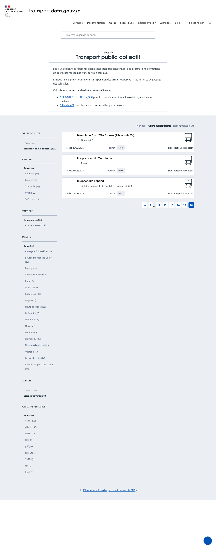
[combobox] (108, 35)
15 (184, 205)
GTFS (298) (30, 420)
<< (144, 205)
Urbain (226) (31, 192)
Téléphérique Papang (90, 181)
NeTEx (83, 97)
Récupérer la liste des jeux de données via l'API (109, 490)
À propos (165, 22)
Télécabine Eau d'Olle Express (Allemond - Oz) (105, 135)
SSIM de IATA (67, 105)
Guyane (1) (30, 300)
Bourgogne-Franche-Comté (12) (38, 259)
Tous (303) (30, 143)
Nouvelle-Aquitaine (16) (37, 345)
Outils (112, 22)
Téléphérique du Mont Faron (94, 158)
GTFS (63, 97)
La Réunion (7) (32, 313)
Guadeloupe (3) (33, 293)
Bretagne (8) (31, 268)
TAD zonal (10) (32, 199)
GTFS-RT (72, 97)
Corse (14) (30, 281)
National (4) (31, 332)
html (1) (29, 472)
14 (178, 205)
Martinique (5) (32, 319)
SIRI (90, 97)
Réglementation (147, 22)
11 (158, 205)
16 (191, 205)
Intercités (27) (32, 173)
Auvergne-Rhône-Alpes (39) (38, 251)
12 (165, 205)
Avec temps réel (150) (36, 225)
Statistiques (127, 22)
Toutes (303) (31, 390)
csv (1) (28, 465)
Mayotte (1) (30, 326)
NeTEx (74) (30, 433)
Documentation (96, 22)
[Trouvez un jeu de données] (108, 35)
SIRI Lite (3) (30, 452)
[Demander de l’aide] (208, 540)
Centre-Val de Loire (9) (36, 274)
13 (171, 205)
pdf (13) (29, 446)
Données (78, 22)
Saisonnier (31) (32, 186)
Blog (177, 22)
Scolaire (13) (31, 179)
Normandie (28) (33, 338)
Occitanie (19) (31, 351)
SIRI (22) (29, 439)
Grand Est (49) (32, 287)
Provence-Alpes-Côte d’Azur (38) (39, 366)
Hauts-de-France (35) (35, 306)
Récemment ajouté (183, 125)
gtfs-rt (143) (31, 427)
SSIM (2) (29, 459)
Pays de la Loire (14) (35, 358)
